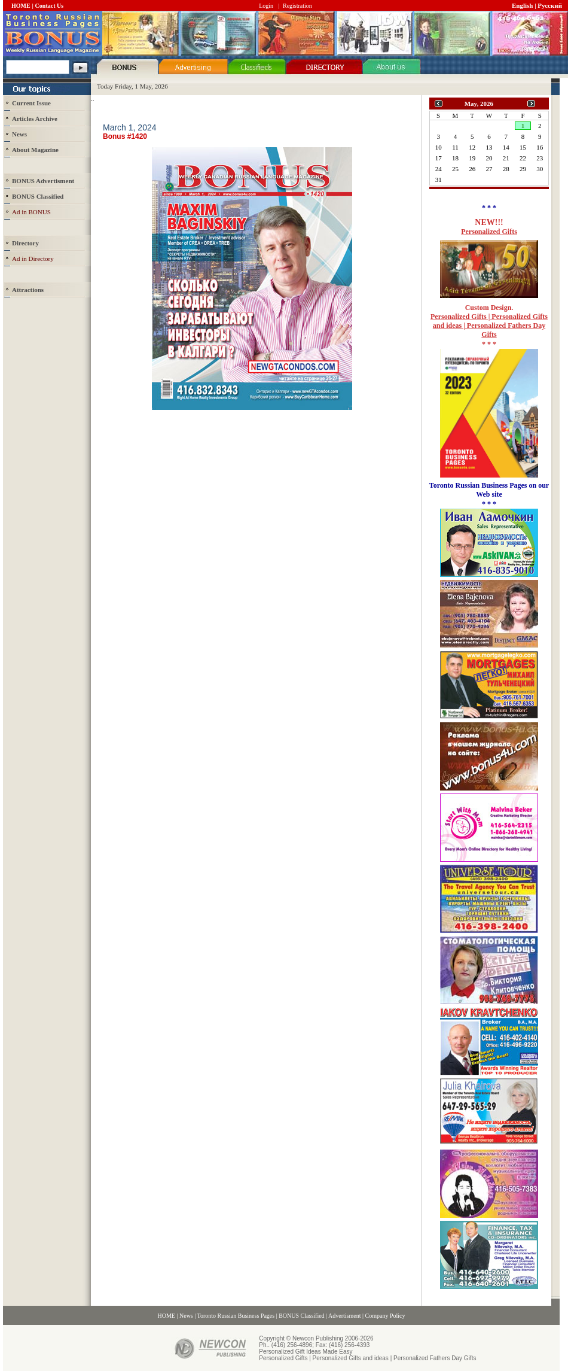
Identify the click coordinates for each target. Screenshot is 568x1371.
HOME (20, 5)
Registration (297, 5)
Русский (550, 5)
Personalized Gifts (489, 231)
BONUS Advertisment (43, 180)
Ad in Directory (33, 258)
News (19, 134)
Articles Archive (34, 118)
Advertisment (344, 1315)
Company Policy (385, 1315)
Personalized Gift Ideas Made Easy (305, 1351)
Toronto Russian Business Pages (236, 1315)
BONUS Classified (301, 1315)
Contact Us (49, 5)
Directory (25, 243)
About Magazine (35, 149)
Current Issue (31, 103)
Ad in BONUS (31, 211)
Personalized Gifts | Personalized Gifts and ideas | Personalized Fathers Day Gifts (489, 325)
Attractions (28, 289)
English (522, 5)
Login (266, 5)
